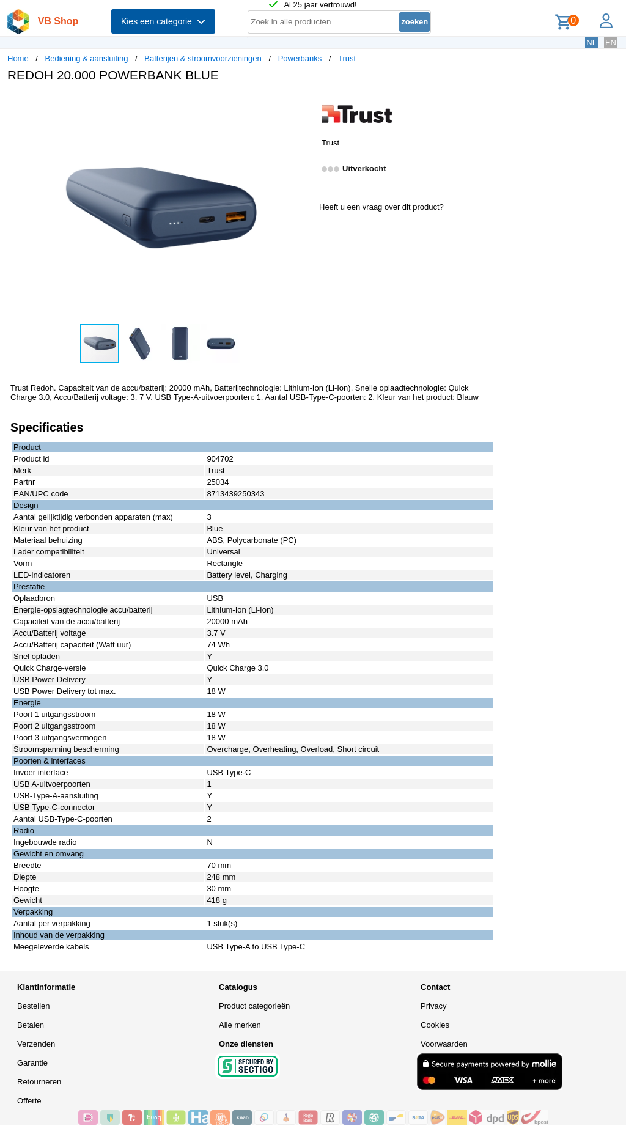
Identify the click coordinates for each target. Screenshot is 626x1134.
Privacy (434, 1006)
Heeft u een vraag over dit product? (381, 207)
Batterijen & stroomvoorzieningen (203, 58)
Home (18, 58)
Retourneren (39, 1081)
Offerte (29, 1100)
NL (591, 42)
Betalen (30, 1024)
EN (610, 42)
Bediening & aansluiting (86, 58)
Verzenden (36, 1043)
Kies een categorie (163, 21)
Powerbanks (300, 58)
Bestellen (33, 1006)
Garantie (32, 1062)
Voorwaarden (444, 1043)
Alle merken (240, 1024)
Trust (347, 58)
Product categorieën (254, 1006)
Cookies (435, 1024)
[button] (302, 104)
